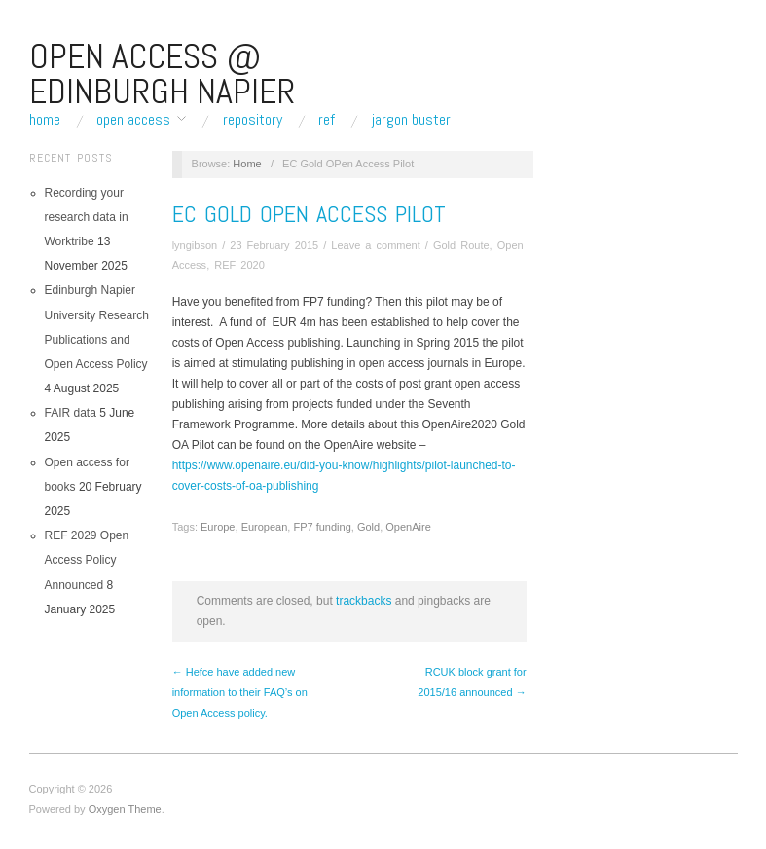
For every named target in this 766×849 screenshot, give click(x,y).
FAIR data (70, 413)
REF (326, 120)
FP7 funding (321, 527)
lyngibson (194, 245)
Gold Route (461, 245)
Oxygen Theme (125, 809)
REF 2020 (239, 265)
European (264, 527)
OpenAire (407, 527)
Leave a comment (375, 245)
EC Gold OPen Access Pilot (309, 214)
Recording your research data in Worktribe (86, 217)
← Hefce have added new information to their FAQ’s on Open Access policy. (240, 692)
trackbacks (363, 601)
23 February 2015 (274, 245)
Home (44, 120)
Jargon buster (411, 120)
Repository (252, 120)
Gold (368, 527)
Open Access (133, 120)
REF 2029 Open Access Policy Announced (87, 560)
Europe (218, 527)
